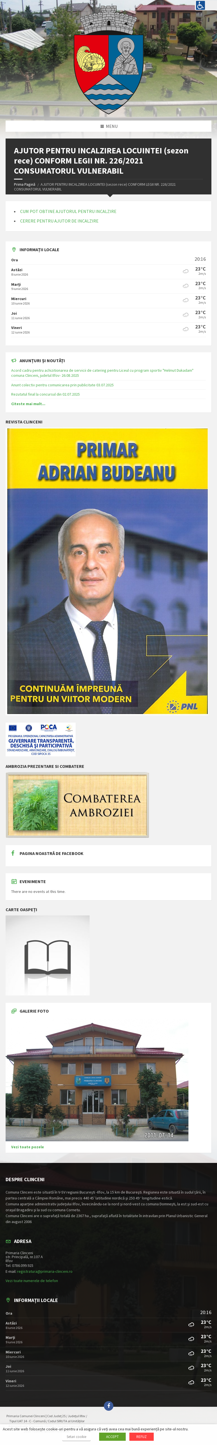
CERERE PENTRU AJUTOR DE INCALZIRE (59, 221)
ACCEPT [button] (112, 1436)
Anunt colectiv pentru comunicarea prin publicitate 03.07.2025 (62, 384)
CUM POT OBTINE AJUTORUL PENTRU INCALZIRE (68, 211)
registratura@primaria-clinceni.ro (45, 1271)
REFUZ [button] (141, 1436)
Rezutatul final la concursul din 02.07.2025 (45, 394)
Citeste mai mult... (28, 403)
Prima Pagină (24, 184)
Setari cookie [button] (76, 1436)
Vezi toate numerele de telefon (32, 1280)
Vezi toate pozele (27, 1146)
